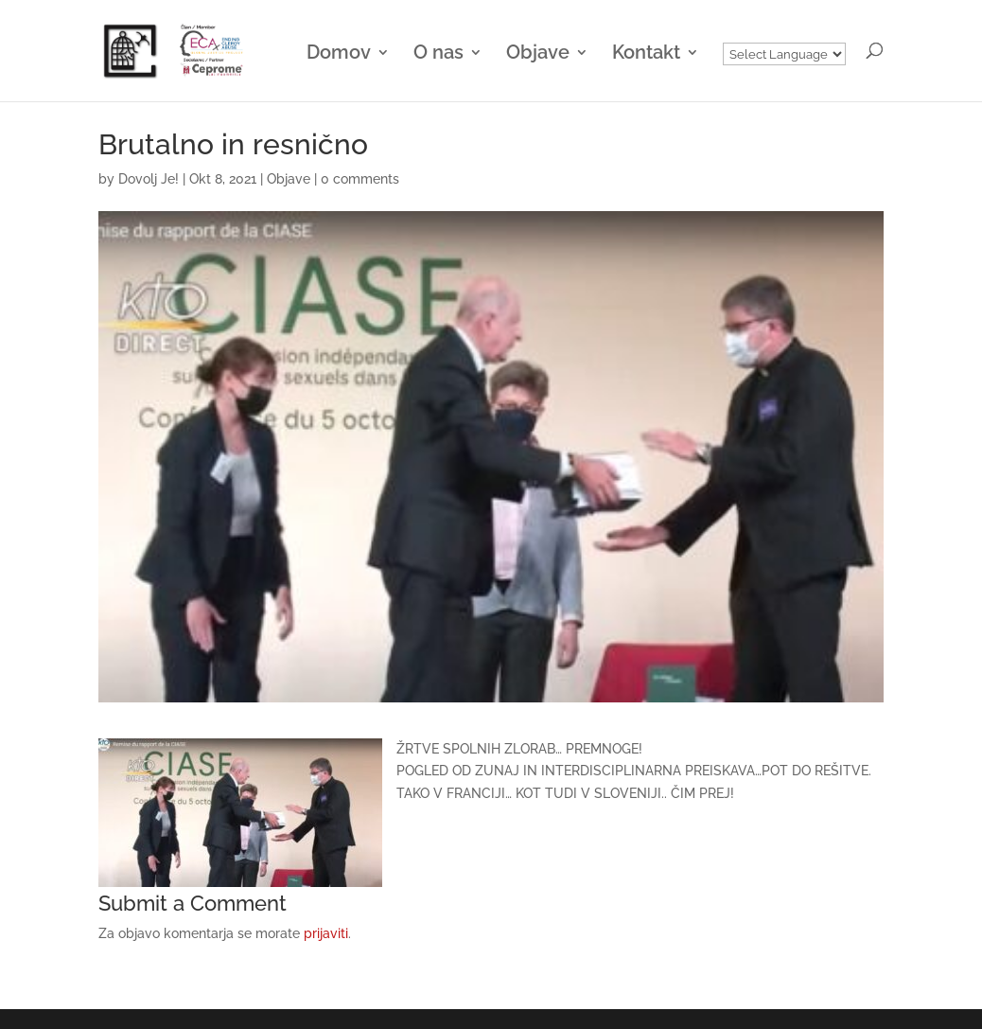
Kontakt (646, 54)
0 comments (360, 178)
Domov (339, 54)
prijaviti (326, 933)
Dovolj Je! (148, 178)
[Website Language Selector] (784, 54)
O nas (438, 54)
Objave (538, 54)
